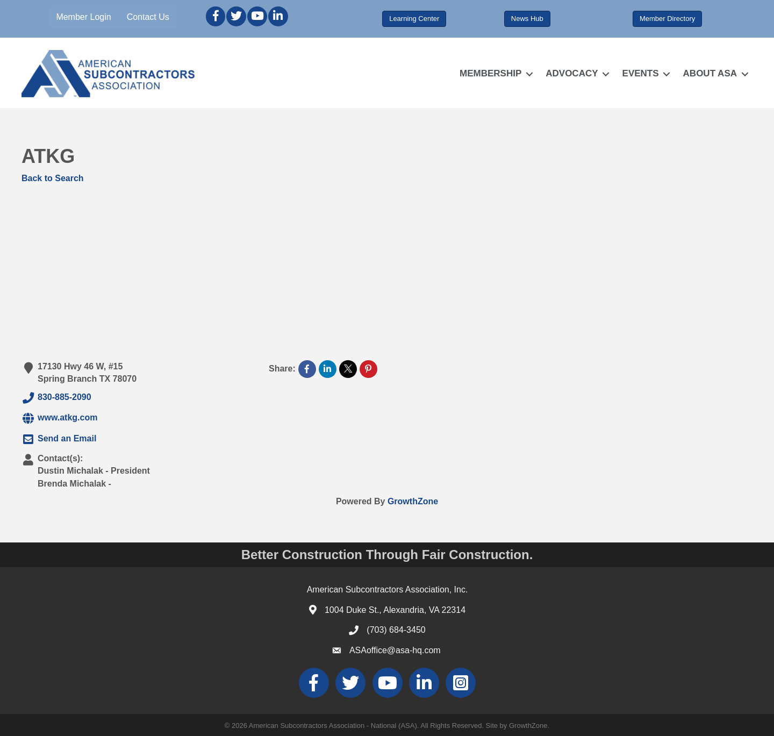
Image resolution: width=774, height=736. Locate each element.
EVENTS (640, 73)
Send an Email (59, 439)
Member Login (83, 17)
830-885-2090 (56, 397)
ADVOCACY (572, 73)
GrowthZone (413, 501)
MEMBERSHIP (490, 73)
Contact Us (148, 17)
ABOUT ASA (710, 73)
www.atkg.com (59, 418)
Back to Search (53, 178)
